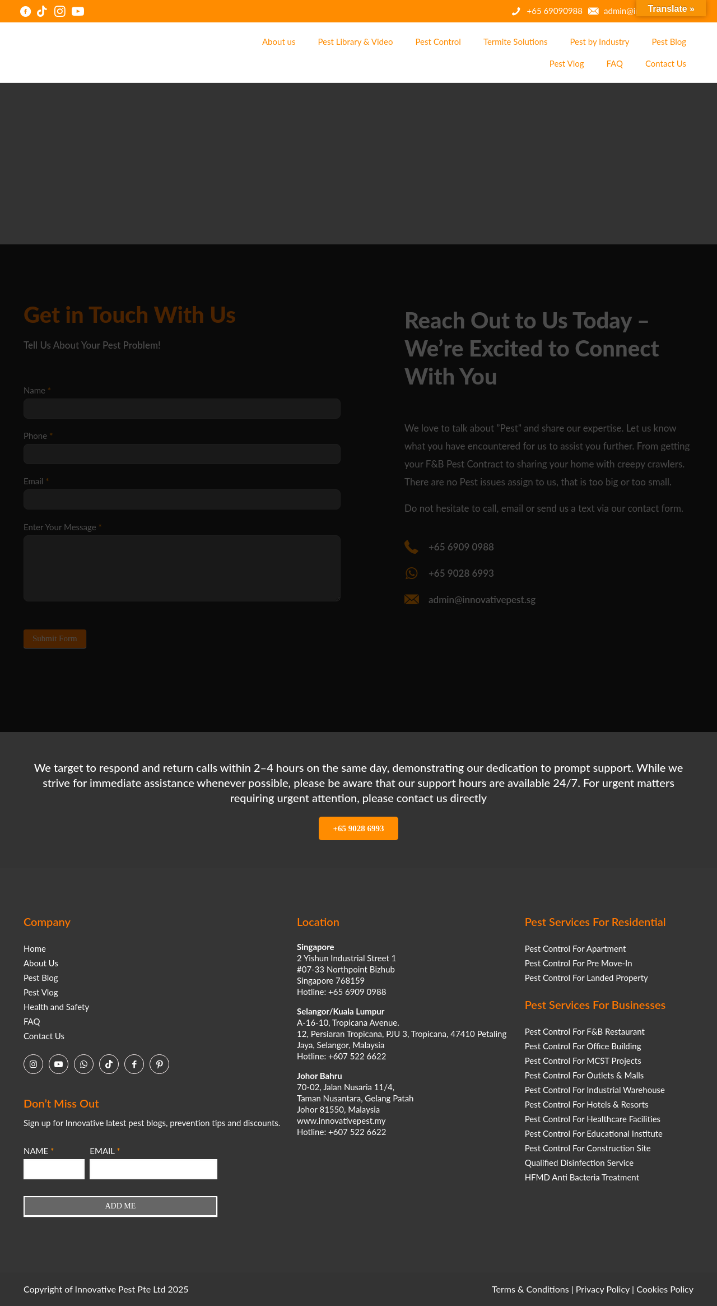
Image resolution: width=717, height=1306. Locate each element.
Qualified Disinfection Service (579, 1162)
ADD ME (120, 1206)
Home (35, 948)
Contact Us (44, 1036)
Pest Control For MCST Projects (583, 1060)
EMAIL (105, 1151)
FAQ (32, 1021)
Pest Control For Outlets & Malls (584, 1075)
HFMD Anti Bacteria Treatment (582, 1177)
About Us (41, 963)
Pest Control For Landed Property (586, 977)
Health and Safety (56, 1007)
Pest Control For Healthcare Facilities (592, 1119)
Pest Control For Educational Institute (594, 1133)
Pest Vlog (41, 992)
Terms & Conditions (530, 1289)
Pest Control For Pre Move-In (578, 963)
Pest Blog (41, 977)
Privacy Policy (603, 1289)
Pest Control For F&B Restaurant (585, 1031)
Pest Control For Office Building (583, 1046)
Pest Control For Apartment (575, 948)
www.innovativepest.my (341, 1120)
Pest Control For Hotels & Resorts (587, 1104)
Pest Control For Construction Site (588, 1148)
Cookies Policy (664, 1289)
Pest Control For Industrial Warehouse (595, 1090)
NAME (39, 1151)
